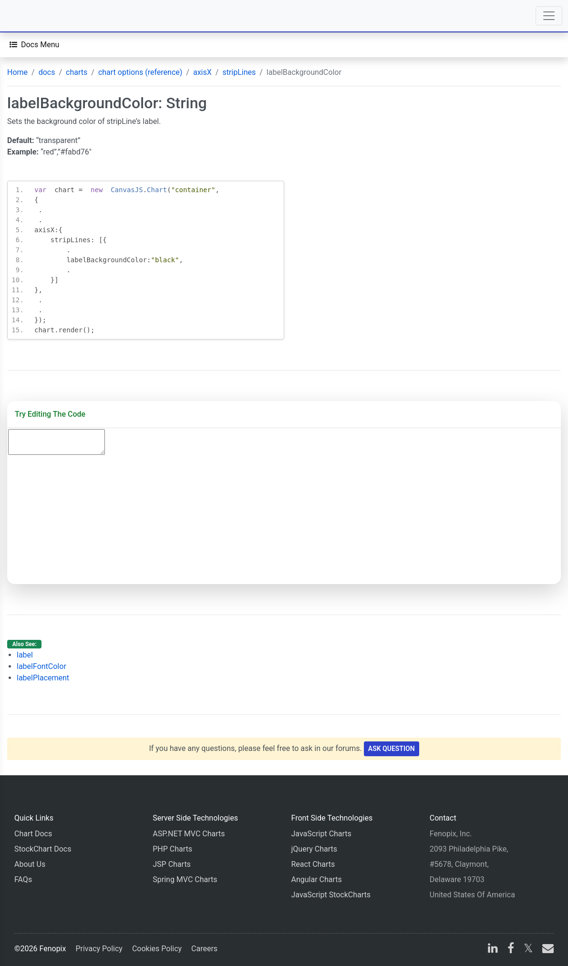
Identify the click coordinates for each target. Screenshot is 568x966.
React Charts (313, 864)
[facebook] (511, 949)
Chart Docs (33, 833)
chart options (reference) (140, 72)
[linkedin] (493, 949)
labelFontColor (41, 666)
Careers (204, 948)
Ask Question (391, 748)
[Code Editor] (56, 442)
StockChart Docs (42, 848)
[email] (546, 949)
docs (47, 72)
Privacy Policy (99, 948)
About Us (29, 864)
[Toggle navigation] (549, 15)
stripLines (239, 72)
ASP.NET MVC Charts (189, 833)
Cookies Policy (157, 948)
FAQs (23, 879)
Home (17, 72)
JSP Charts (172, 864)
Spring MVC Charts (185, 879)
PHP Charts (172, 848)
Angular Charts (316, 879)
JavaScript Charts (321, 833)
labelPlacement (43, 677)
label (25, 654)
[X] (528, 949)
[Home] (34, 16)
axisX (202, 72)
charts (76, 72)
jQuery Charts (314, 848)
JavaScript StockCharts (331, 894)
